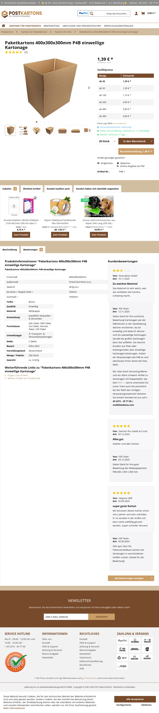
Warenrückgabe (50, 653)
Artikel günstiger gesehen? (111, 157)
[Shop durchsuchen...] (109, 13)
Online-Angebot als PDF (131, 166)
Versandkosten (119, 123)
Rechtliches (85, 664)
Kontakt (46, 642)
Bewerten (123, 163)
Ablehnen (146, 704)
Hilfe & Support (50, 646)
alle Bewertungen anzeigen (133, 578)
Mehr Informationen (14, 708)
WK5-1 (121, 382)
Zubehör (9, 188)
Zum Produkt (21, 234)
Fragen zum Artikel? (16, 375)
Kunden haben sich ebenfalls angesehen (97, 188)
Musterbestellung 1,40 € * (136, 151)
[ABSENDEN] (101, 617)
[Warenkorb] (148, 13)
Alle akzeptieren (135, 699)
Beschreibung (9, 249)
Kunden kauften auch (58, 188)
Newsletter (47, 657)
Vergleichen (105, 163)
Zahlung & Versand (52, 650)
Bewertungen (33, 249)
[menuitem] (110, 13)
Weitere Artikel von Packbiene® (22, 378)
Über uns (47, 639)
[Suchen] (91, 13)
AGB (82, 668)
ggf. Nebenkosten (89, 678)
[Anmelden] (135, 13)
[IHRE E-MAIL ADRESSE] (66, 617)
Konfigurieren (123, 704)
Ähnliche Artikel (31, 188)
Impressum (85, 657)
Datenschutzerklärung (91, 661)
